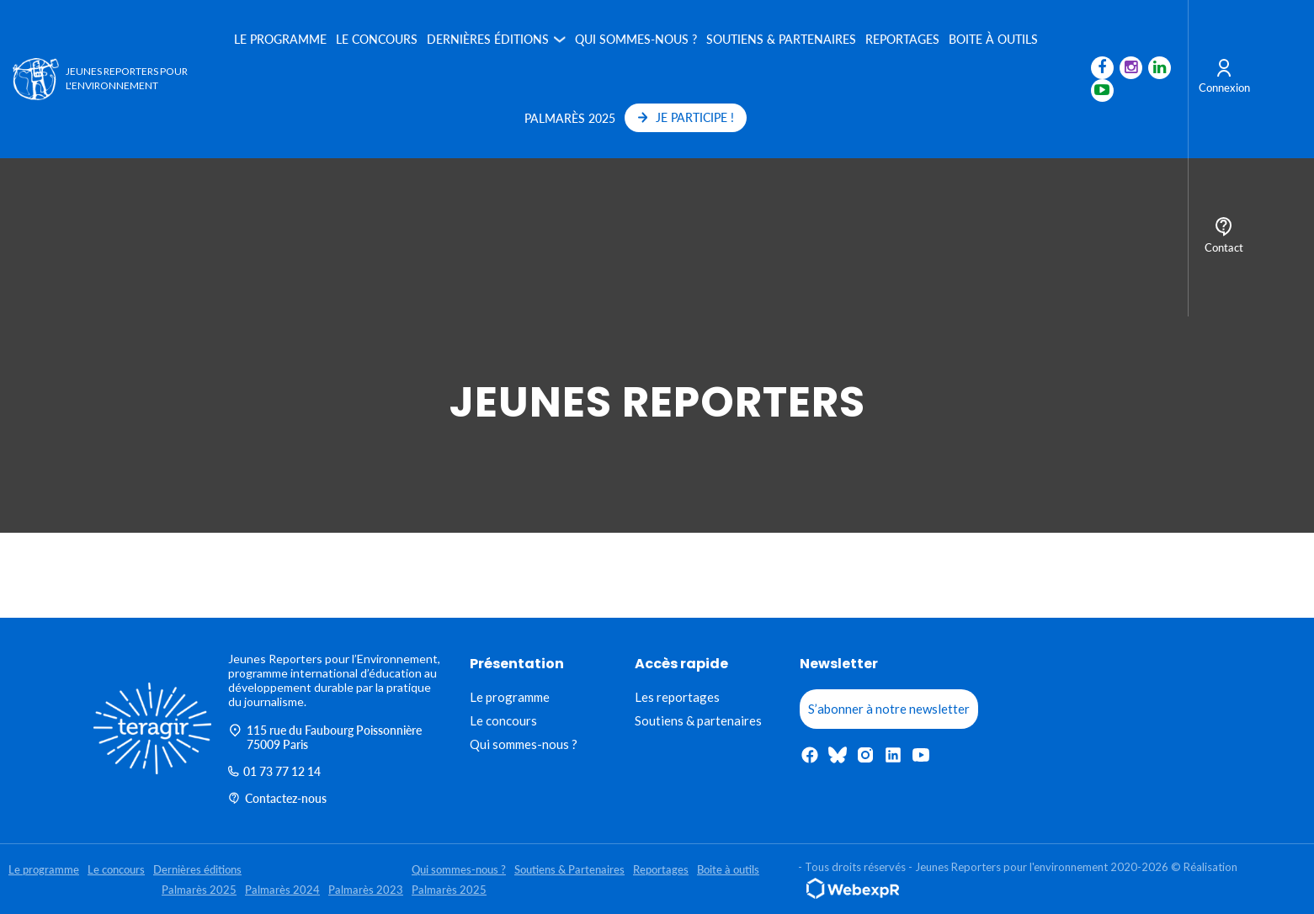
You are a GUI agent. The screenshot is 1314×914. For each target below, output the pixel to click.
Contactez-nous (277, 798)
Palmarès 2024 (282, 889)
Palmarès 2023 (365, 889)
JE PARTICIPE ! (686, 117)
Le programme (280, 39)
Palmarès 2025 (569, 118)
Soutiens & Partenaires (781, 39)
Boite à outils (993, 39)
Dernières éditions (488, 39)
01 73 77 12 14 (274, 771)
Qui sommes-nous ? (636, 39)
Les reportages (677, 696)
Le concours (377, 39)
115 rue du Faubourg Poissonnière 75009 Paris (325, 737)
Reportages (902, 39)
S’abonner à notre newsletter (889, 708)
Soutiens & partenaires (698, 720)
